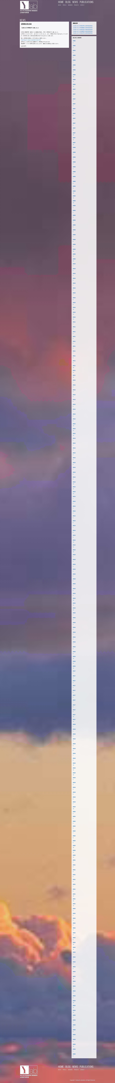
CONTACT (82, 5)
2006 (74, 55)
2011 (74, 322)
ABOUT (59, 5)
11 (73, 81)
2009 (74, 205)
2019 (74, 777)
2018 (74, 724)
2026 (74, 1049)
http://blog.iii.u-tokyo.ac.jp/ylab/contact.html (31, 40)
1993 (74, 45)
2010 (74, 263)
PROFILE (65, 5)
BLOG (68, 2)
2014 (74, 496)
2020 (74, 811)
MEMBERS (70, 5)
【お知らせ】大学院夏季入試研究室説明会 (83, 31)
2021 (74, 860)
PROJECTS (76, 5)
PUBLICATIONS (86, 2)
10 (73, 76)
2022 (74, 908)
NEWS (75, 2)
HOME (61, 2)
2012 (74, 380)
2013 (74, 438)
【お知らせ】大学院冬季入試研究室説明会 (83, 25)
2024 (74, 981)
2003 (74, 50)
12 (73, 86)
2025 (74, 1015)
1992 (74, 40)
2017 (74, 671)
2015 (74, 554)
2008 (74, 147)
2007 (74, 89)
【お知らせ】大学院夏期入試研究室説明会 (83, 27)
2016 (74, 612)
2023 (74, 952)
